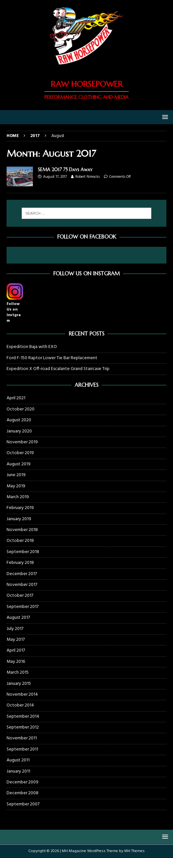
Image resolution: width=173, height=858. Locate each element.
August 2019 (19, 464)
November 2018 (22, 530)
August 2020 (19, 420)
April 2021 (16, 398)
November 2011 (22, 738)
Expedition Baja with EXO (32, 347)
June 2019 (16, 475)
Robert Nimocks (87, 177)
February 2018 (20, 563)
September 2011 (22, 749)
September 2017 (22, 607)
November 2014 (22, 694)
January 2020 (19, 431)
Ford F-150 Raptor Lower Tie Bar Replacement (52, 358)
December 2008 (22, 793)
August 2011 (18, 760)
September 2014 (23, 716)
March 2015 (18, 672)
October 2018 (20, 541)
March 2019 (18, 497)
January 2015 (19, 683)
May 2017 (16, 639)
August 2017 (18, 617)
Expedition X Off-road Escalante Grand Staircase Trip (58, 369)
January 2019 (19, 519)
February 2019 (20, 508)
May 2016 (16, 661)
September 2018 (23, 552)
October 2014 (20, 705)
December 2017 (22, 574)
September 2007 (23, 804)
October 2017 (20, 595)
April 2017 (16, 650)
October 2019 (20, 453)
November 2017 (22, 585)
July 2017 (15, 629)
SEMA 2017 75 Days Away (65, 170)
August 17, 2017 (55, 177)
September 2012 (23, 727)
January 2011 (18, 771)
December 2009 (22, 782)
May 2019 (16, 486)
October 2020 (21, 409)
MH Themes (134, 851)
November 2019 (22, 442)
